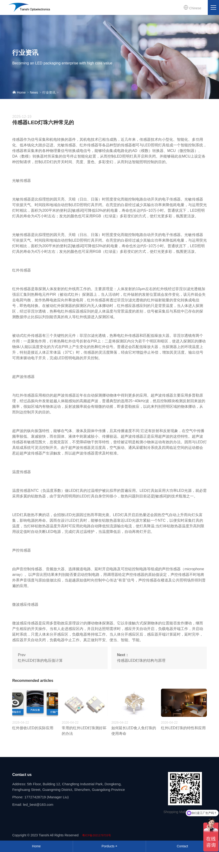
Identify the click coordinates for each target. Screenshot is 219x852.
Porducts (108, 846)
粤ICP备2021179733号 (96, 835)
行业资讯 (48, 92)
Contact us (22, 775)
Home (19, 92)
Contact (182, 846)
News (34, 92)
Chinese (192, 7)
